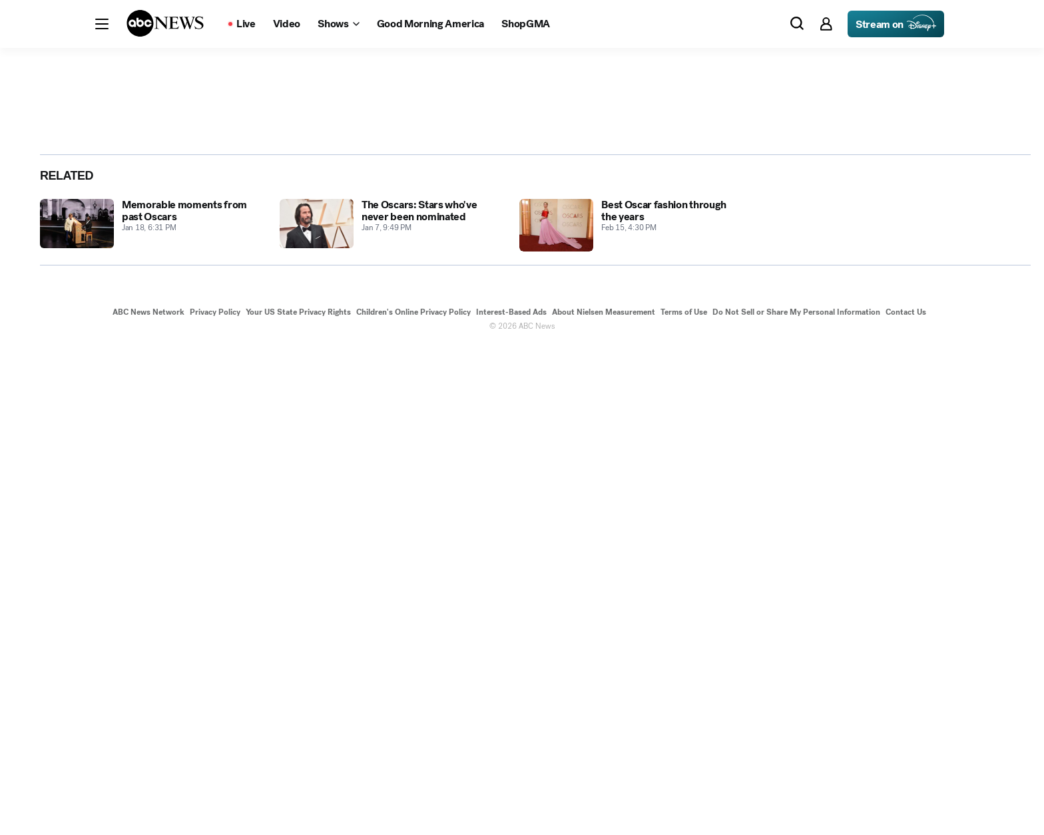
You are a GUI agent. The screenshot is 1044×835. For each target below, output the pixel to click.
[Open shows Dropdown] (338, 24)
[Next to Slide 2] (816, 403)
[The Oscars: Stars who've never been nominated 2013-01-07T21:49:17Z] (391, 713)
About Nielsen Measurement (603, 800)
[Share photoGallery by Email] (945, 356)
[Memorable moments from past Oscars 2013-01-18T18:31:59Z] (152, 713)
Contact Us (906, 800)
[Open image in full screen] (799, 195)
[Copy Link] (974, 356)
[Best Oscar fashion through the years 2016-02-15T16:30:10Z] (631, 713)
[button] (102, 24)
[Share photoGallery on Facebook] (887, 356)
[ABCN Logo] (165, 23)
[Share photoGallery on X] (916, 356)
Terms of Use (683, 800)
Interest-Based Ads (511, 800)
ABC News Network (148, 800)
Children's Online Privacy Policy (413, 800)
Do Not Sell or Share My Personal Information (796, 800)
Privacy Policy (215, 800)
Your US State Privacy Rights (298, 800)
